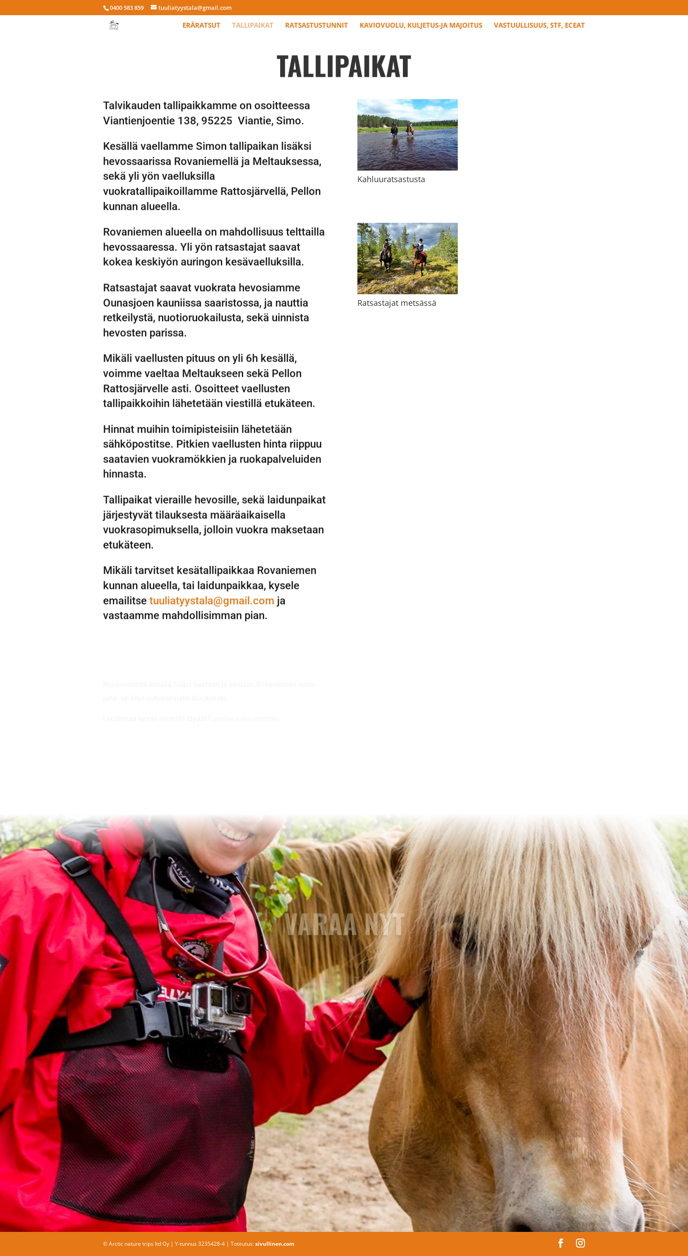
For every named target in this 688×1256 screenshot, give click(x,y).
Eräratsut (201, 25)
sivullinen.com (274, 1244)
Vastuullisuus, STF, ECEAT (539, 25)
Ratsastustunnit (316, 25)
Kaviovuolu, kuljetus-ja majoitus (421, 25)
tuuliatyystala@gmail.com (211, 580)
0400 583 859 (127, 8)
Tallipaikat (253, 25)
